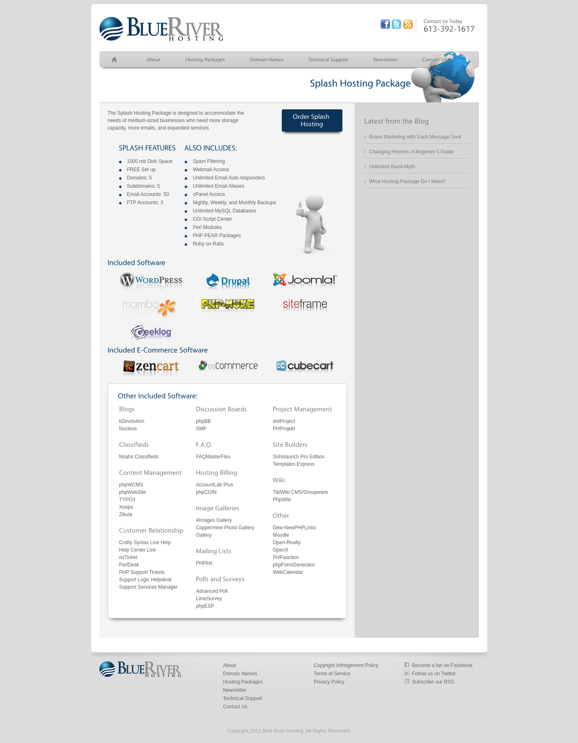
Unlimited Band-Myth (392, 167)
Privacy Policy (329, 682)
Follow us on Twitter (434, 674)
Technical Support (242, 698)
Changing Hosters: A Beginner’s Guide (411, 152)
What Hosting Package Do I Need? (407, 181)
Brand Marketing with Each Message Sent (415, 137)
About (229, 665)
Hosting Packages (243, 682)
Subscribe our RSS (433, 682)
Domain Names (240, 674)
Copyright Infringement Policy (346, 665)
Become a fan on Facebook (442, 665)
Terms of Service (332, 674)
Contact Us (235, 707)
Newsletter (235, 690)
